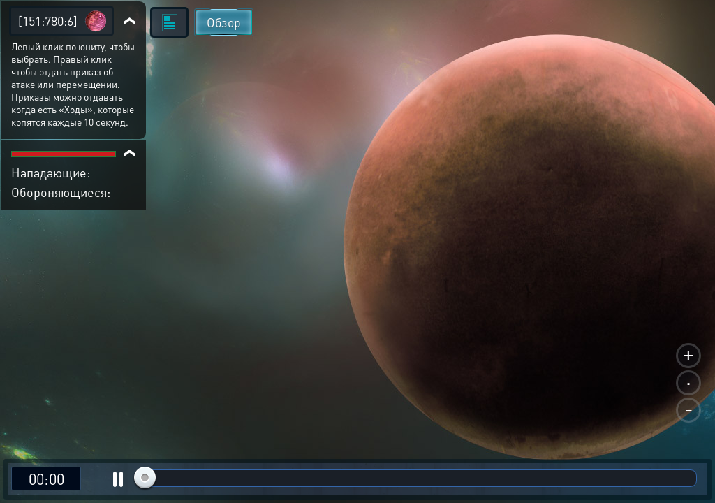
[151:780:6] (48, 21)
